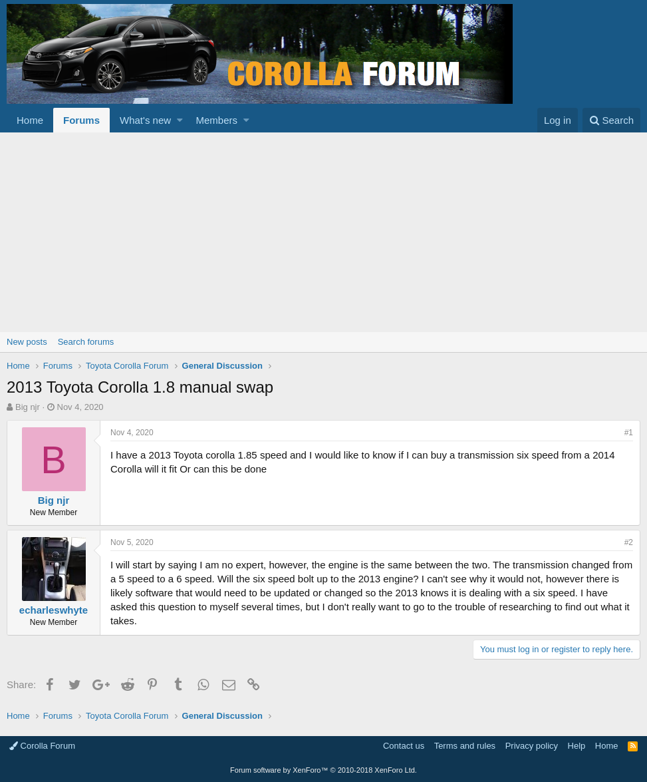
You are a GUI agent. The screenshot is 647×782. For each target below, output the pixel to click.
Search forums (86, 342)
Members (217, 120)
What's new (145, 120)
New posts (27, 342)
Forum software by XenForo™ (323, 770)
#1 (628, 432)
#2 (628, 542)
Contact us (403, 746)
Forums (81, 120)
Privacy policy (531, 746)
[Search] (611, 120)
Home (30, 120)
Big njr (27, 407)
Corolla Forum (42, 746)
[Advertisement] (323, 232)
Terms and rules (464, 746)
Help (577, 746)
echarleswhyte (53, 610)
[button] (180, 120)
